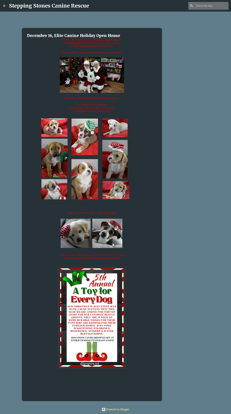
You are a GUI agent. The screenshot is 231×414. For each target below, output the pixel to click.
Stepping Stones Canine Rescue (49, 6)
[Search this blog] (211, 6)
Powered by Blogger (115, 409)
